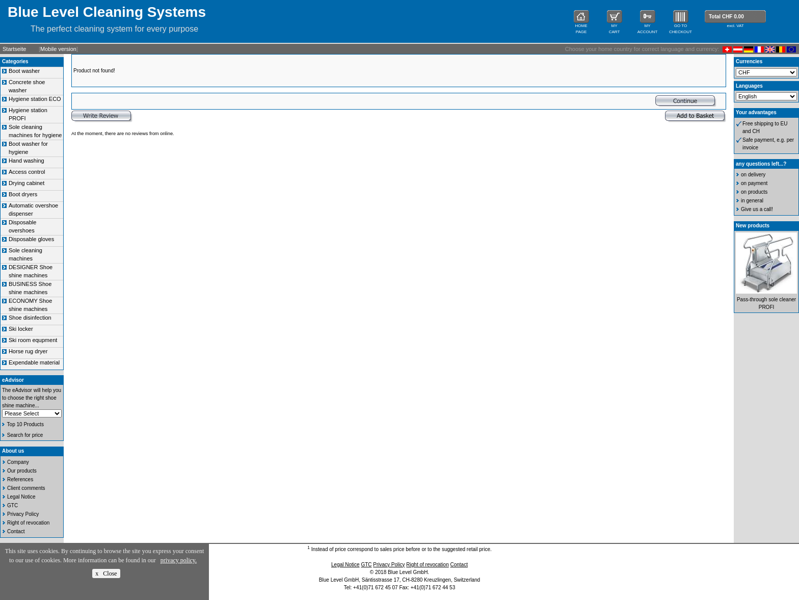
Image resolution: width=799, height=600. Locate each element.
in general (752, 200)
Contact (15, 531)
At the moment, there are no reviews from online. (122, 133)
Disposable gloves (31, 239)
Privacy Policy (23, 514)
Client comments (26, 488)
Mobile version (58, 49)
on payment (754, 183)
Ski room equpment (33, 340)
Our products (22, 471)
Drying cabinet (26, 183)
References (20, 479)
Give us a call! (757, 209)
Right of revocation (28, 523)
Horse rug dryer (28, 351)
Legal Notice (21, 497)
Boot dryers (23, 194)
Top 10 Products (25, 424)
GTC (12, 505)
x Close (106, 573)
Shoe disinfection (30, 318)
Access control (27, 172)
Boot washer (24, 71)
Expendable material (34, 362)
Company (18, 462)
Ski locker (21, 329)
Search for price (25, 435)
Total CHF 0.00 (726, 16)
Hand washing (26, 161)
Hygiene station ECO (35, 99)
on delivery (753, 174)
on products (754, 192)
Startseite (14, 49)
